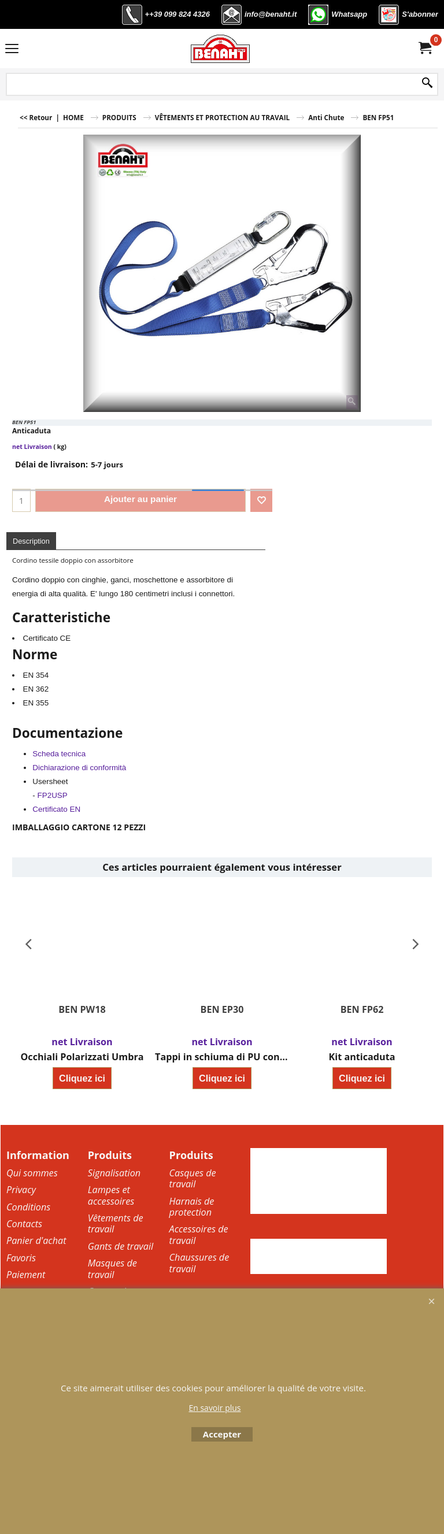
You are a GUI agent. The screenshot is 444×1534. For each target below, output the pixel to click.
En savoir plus (214, 1407)
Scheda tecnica (59, 753)
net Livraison (32, 447)
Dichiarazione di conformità (79, 767)
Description (31, 541)
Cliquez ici (82, 1079)
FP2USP (53, 795)
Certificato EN (56, 809)
